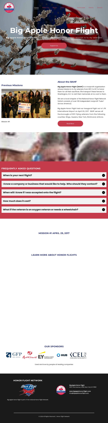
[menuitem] (36, 7)
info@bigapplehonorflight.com (79, 393)
